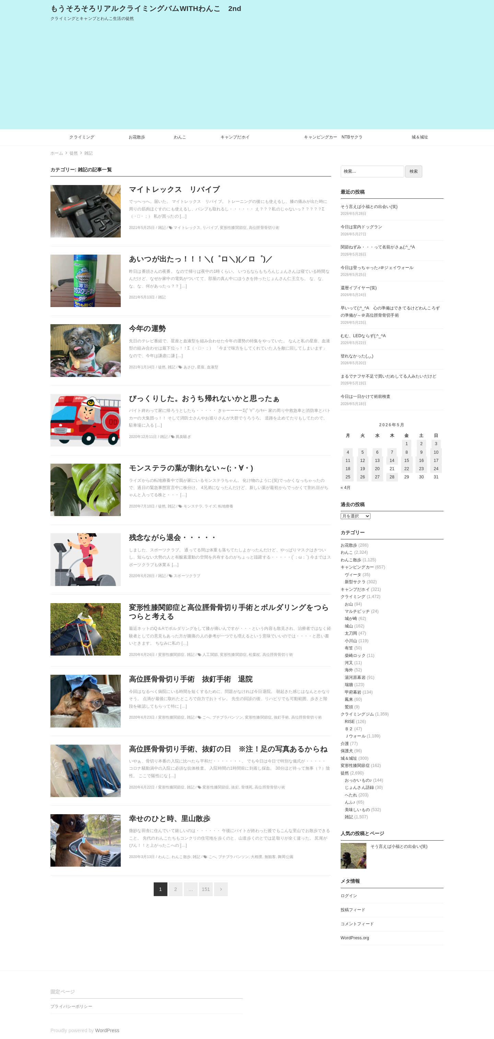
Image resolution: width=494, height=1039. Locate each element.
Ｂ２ (349, 728)
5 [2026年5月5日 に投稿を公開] (363, 452)
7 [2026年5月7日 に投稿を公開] (392, 452)
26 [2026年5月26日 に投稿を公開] (362, 477)
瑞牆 (349, 684)
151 (206, 889)
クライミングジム (357, 714)
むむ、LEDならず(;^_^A (363, 335)
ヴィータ (353, 574)
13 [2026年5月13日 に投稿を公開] (377, 460)
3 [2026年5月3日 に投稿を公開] (436, 443)
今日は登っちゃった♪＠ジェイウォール (377, 267)
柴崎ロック (355, 655)
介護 (345, 743)
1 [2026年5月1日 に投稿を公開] (406, 443)
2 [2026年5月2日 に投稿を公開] (421, 443)
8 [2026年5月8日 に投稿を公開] (406, 452)
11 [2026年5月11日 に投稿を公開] (347, 460)
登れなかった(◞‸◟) (357, 356)
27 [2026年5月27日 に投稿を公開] (377, 477)
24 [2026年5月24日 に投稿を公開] (436, 468)
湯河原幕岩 (355, 677)
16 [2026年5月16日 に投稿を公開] (421, 460)
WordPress (107, 1030)
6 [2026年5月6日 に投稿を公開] (377, 452)
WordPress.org (355, 938)
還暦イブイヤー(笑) (359, 287)
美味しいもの (357, 809)
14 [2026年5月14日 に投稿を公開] (392, 460)
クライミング (81, 137)
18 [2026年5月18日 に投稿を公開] (347, 468)
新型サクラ (355, 581)
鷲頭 (349, 707)
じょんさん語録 (359, 787)
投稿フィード (353, 909)
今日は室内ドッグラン (361, 226)
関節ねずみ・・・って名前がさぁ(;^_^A (378, 247)
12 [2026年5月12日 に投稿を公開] (362, 460)
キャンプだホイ (235, 137)
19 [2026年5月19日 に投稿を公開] (362, 468)
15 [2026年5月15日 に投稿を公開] (406, 460)
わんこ (180, 137)
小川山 (351, 640)
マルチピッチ (357, 611)
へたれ (351, 795)
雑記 (349, 817)
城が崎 (351, 618)
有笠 (349, 648)
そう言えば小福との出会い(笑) (369, 206)
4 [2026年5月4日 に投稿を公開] (348, 452)
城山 (349, 626)
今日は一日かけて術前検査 (366, 396)
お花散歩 (137, 137)
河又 (349, 662)
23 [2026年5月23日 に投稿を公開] (421, 468)
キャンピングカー (357, 567)
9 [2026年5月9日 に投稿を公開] (421, 452)
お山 (349, 604)
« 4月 (346, 487)
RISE (350, 721)
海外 (349, 670)
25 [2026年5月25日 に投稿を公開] (347, 477)
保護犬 (347, 750)
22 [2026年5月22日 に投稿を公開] (406, 468)
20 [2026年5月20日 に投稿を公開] (377, 468)
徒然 (345, 773)
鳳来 (349, 699)
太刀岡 (351, 633)
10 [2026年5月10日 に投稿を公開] (436, 452)
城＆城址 (420, 137)
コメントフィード (357, 923)
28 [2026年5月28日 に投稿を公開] (392, 477)
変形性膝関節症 (355, 765)
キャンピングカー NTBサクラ (333, 137)
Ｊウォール (355, 736)
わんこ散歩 (351, 560)
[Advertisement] (247, 78)
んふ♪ (350, 802)
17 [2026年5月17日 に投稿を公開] (436, 460)
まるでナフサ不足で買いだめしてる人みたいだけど (388, 376)
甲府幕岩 (353, 692)
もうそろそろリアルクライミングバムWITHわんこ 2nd (145, 8)
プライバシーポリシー (71, 1006)
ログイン (349, 895)
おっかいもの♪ (358, 780)
